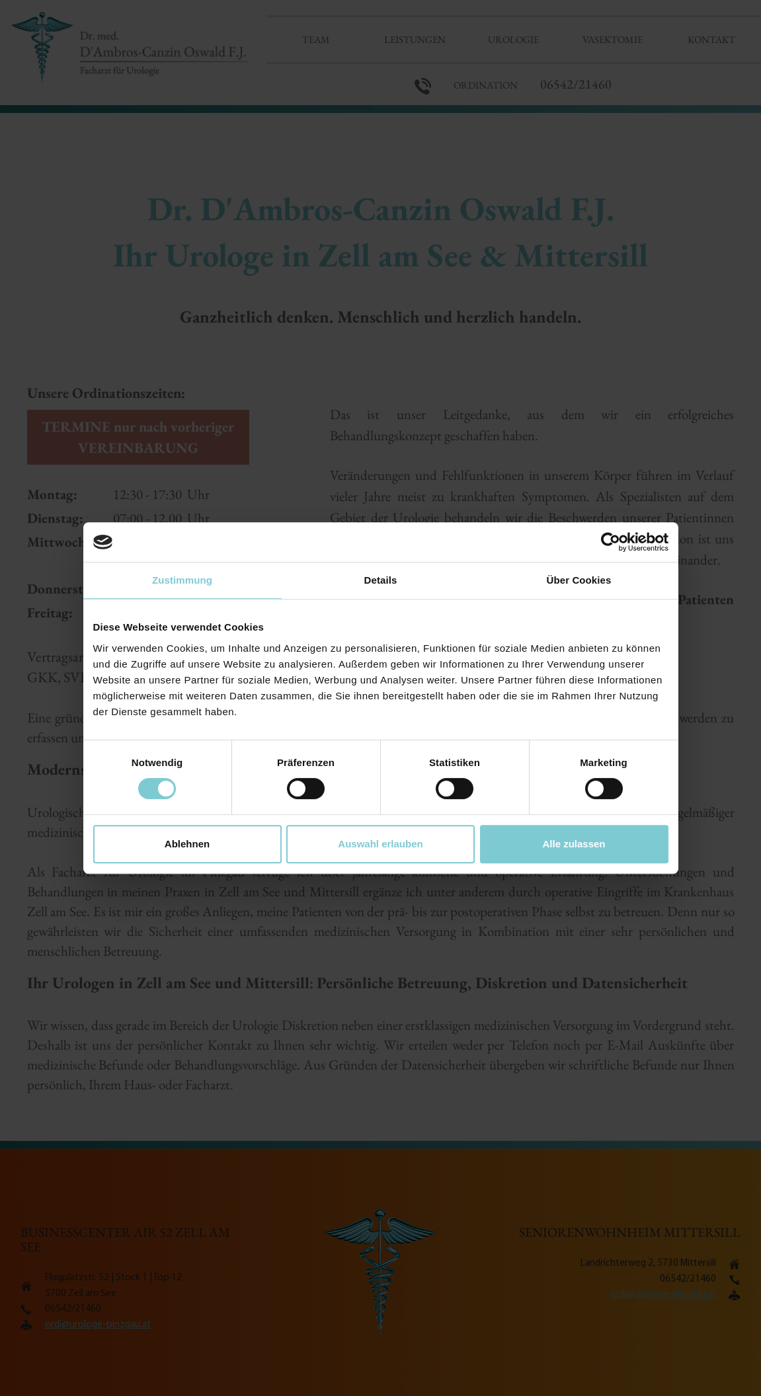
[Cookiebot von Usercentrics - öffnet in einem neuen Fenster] (610, 542)
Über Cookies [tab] (579, 580)
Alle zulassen (573, 843)
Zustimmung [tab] (182, 580)
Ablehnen (187, 843)
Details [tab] (380, 580)
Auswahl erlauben (380, 843)
